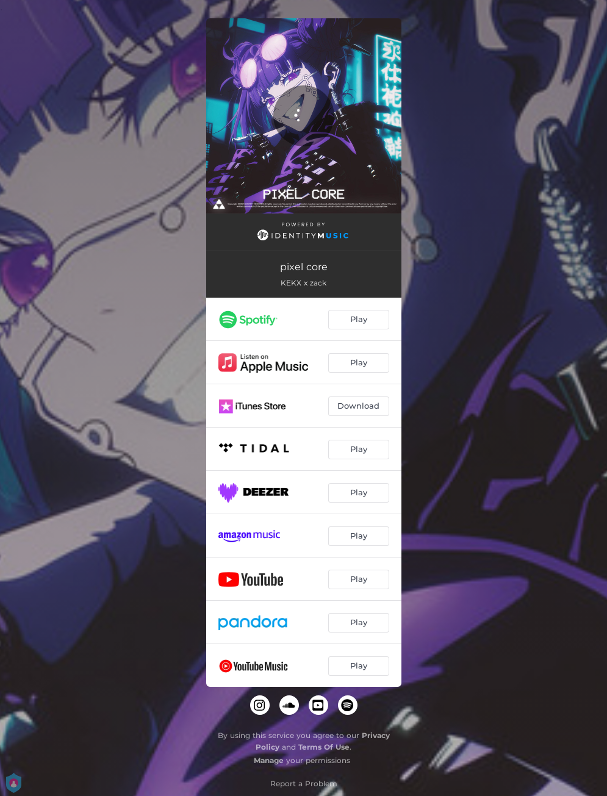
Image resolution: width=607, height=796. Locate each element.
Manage (269, 760)
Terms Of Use (324, 746)
